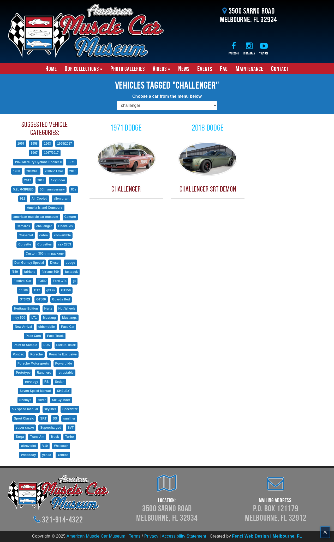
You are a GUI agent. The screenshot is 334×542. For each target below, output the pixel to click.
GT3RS (25, 299)
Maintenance (249, 68)
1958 (34, 143)
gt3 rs (50, 290)
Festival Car (22, 281)
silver (42, 400)
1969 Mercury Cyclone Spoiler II (38, 162)
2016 (72, 171)
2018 (40, 180)
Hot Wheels (66, 308)
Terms (135, 536)
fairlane (29, 272)
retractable (65, 372)
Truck (55, 437)
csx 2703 (64, 244)
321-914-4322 (62, 519)
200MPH (32, 171)
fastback (71, 272)
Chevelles (65, 226)
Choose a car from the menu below (167, 96)
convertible (62, 235)
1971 (71, 162)
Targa (20, 437)
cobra (43, 235)
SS (55, 418)
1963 (47, 143)
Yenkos (62, 455)
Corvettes (44, 244)
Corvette (24, 244)
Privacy (151, 536)
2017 (27, 180)
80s (73, 189)
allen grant (61, 198)
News (183, 68)
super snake (25, 427)
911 (22, 198)
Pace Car (67, 327)
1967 (34, 153)
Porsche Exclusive (63, 354)
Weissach (61, 446)
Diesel (54, 262)
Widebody (28, 455)
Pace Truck (55, 336)
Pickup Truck (66, 345)
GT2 (37, 290)
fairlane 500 (50, 272)
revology (31, 382)
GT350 (66, 290)
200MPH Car (54, 171)
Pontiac (18, 354)
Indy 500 (19, 317)
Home (51, 68)
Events (204, 68)
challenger (44, 226)
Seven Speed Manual (35, 391)
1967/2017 (51, 153)
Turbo (69, 437)
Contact (280, 68)
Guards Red (61, 299)
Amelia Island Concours (45, 208)
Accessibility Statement (184, 536)
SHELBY (63, 391)
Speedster (69, 409)
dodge (70, 262)
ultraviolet (28, 446)
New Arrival (23, 327)
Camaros (23, 226)
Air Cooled (39, 198)
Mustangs (69, 317)
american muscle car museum (35, 217)
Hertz (48, 308)
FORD (42, 281)
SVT (71, 427)
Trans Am (37, 437)
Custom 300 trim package (45, 253)
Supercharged (50, 427)
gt (74, 281)
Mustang (49, 317)
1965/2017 (64, 143)
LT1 (34, 317)
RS (46, 382)
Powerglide (63, 363)
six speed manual (25, 409)
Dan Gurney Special (29, 262)
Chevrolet (26, 235)
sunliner (69, 418)
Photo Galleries (127, 68)
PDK (46, 345)
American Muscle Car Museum (96, 536)
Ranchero (44, 372)
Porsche (36, 354)
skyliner (50, 409)
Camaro (70, 217)
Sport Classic (24, 418)
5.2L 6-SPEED (23, 189)
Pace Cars (33, 336)
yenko (46, 455)
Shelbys (25, 400)
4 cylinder (58, 180)
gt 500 (23, 290)
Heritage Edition (26, 308)
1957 (21, 143)
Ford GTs (59, 281)
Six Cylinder (61, 400)
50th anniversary (52, 189)
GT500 (41, 299)
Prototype (23, 372)
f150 (15, 272)
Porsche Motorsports (33, 363)
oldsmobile (46, 327)
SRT (43, 418)
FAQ (224, 68)
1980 (16, 171)
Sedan (59, 382)
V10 (45, 446)
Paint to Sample (25, 345)
